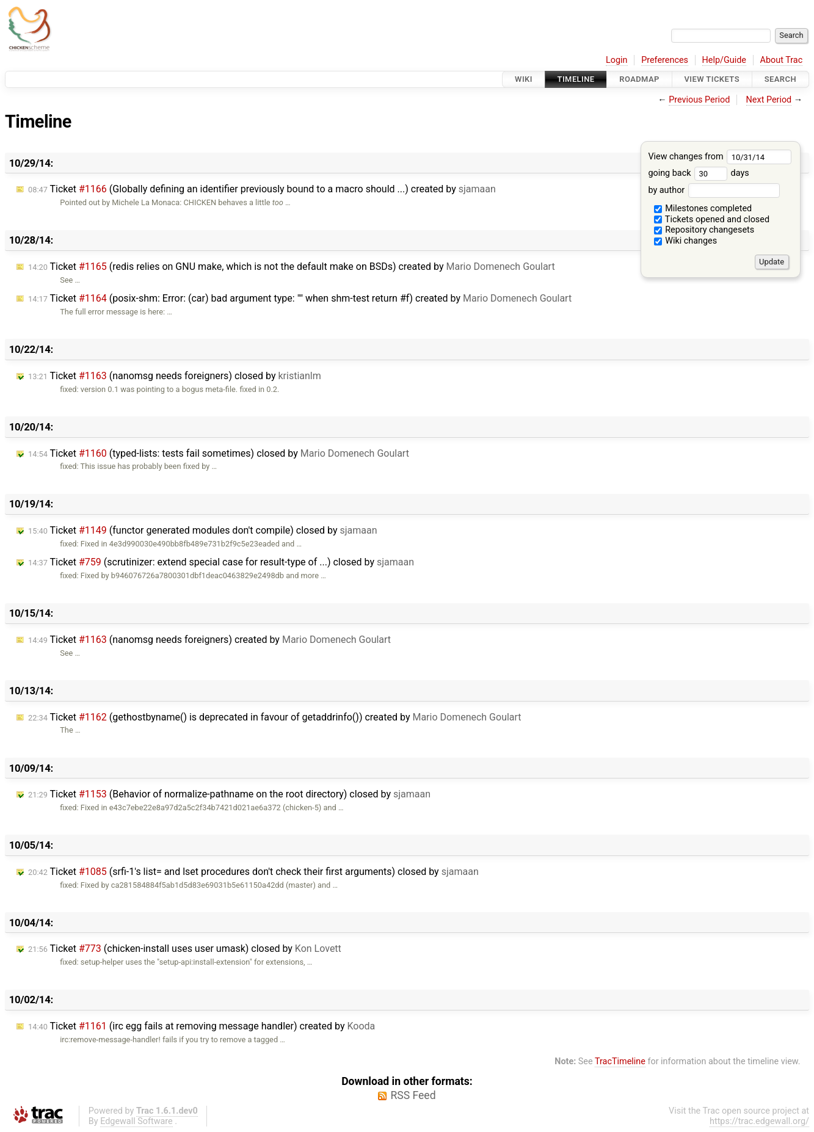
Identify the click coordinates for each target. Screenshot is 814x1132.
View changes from (719, 156)
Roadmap (639, 79)
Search (780, 79)
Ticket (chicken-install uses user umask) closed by (184, 948)
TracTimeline (620, 1061)
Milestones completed (703, 208)
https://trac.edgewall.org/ (759, 1121)
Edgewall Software (136, 1121)
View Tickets (712, 79)
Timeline (576, 79)
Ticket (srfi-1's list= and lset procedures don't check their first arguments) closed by (253, 871)
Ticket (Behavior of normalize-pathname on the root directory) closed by (229, 794)
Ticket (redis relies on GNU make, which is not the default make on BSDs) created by (291, 266)
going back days (698, 173)
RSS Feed (412, 1095)
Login (617, 60)
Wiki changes (686, 241)
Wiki (523, 79)
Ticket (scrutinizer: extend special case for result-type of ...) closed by (221, 562)
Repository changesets (704, 230)
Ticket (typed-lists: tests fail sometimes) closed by (218, 453)
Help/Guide (724, 60)
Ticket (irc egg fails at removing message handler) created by (201, 1026)
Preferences (664, 60)
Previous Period (699, 100)
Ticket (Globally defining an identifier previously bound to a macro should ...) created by (262, 189)
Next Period (769, 100)
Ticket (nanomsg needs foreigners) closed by (174, 376)
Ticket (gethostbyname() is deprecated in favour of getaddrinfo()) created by (274, 717)
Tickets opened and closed (711, 219)
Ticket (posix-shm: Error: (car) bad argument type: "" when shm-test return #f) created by (300, 298)
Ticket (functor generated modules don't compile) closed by (202, 530)
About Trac (781, 60)
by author (713, 190)
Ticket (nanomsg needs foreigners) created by (209, 639)
